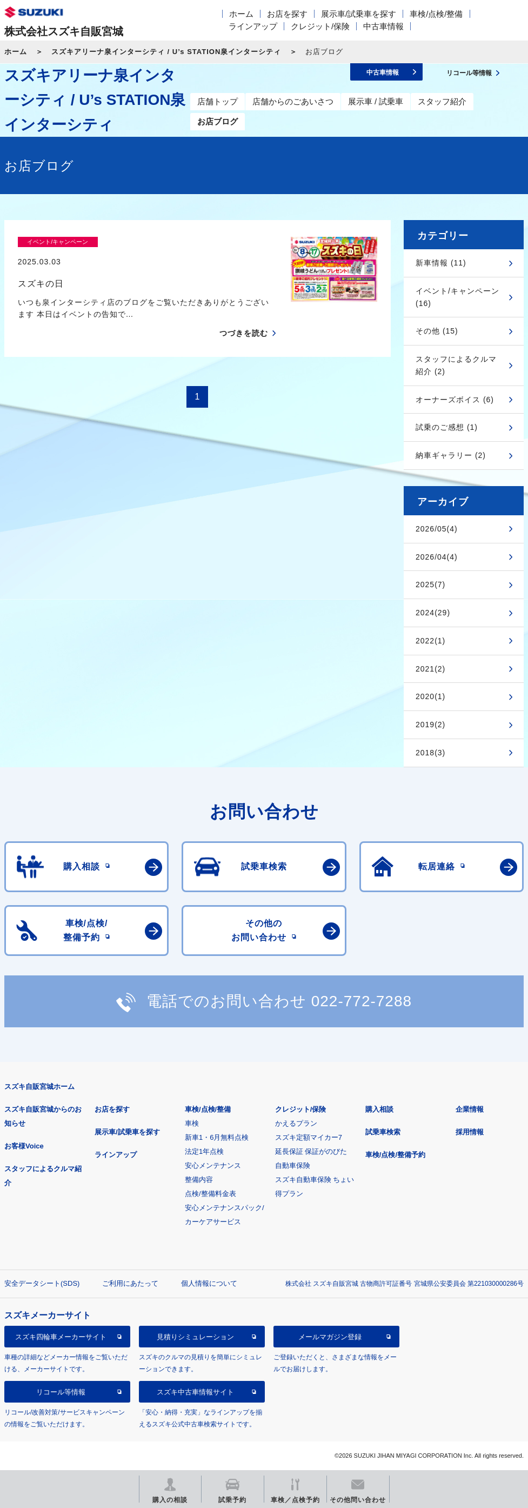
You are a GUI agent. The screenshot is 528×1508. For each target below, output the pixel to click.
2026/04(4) (437, 557)
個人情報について (209, 1283)
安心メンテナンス (213, 1165)
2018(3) (430, 752)
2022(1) (430, 640)
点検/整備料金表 (210, 1194)
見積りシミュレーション (195, 1337)
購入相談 (379, 1109)
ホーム (241, 14)
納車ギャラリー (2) (451, 455)
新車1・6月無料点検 (217, 1137)
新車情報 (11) (441, 262)
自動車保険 (292, 1165)
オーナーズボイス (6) (455, 399)
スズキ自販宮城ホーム (39, 1086)
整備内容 (199, 1179)
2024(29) (433, 612)
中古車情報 (383, 26)
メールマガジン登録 (330, 1337)
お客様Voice (24, 1146)
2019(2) (430, 724)
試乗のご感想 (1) (447, 427)
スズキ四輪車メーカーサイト (60, 1337)
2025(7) (430, 584)
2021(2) (430, 669)
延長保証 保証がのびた (311, 1151)
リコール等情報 (60, 1392)
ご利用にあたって (130, 1283)
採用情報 (470, 1132)
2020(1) (430, 696)
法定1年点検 (204, 1151)
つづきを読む (243, 314)
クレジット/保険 (320, 26)
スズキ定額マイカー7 (308, 1137)
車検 (192, 1123)
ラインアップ (253, 26)
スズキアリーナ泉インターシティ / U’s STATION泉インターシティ (166, 52)
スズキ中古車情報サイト (195, 1392)
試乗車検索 (382, 1132)
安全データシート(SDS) (41, 1283)
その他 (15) (437, 331)
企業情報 (470, 1109)
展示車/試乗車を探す (358, 14)
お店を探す (287, 14)
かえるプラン (296, 1123)
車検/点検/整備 (436, 14)
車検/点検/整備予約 (395, 1155)
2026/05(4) (437, 528)
